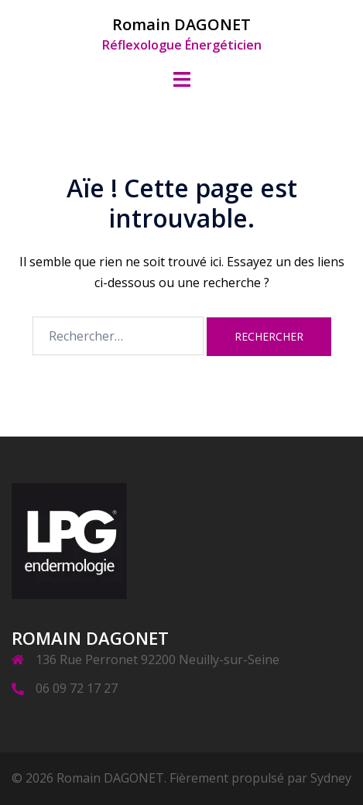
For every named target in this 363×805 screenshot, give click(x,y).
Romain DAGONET (181, 24)
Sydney (330, 777)
